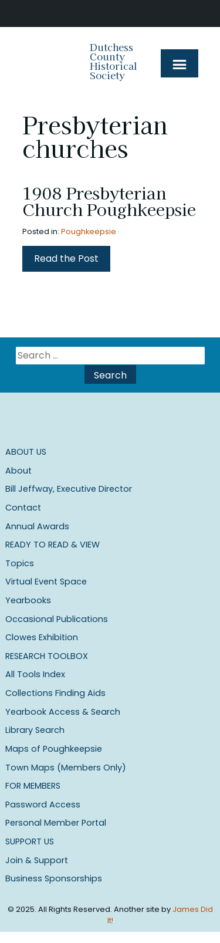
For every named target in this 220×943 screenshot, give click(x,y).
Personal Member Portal (55, 823)
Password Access (42, 804)
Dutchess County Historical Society (113, 61)
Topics (19, 563)
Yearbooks (28, 600)
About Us (25, 452)
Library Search (35, 730)
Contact (23, 507)
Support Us (29, 841)
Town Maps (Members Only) (65, 767)
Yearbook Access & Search (62, 712)
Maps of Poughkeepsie (53, 749)
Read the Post (66, 258)
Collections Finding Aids (55, 693)
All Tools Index (35, 674)
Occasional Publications (56, 619)
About (18, 470)
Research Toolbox (46, 656)
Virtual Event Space (46, 581)
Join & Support (36, 860)
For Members (32, 786)
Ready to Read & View (52, 544)
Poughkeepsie (88, 231)
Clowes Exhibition (41, 637)
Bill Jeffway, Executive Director (68, 489)
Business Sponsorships (53, 878)
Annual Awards (37, 526)
